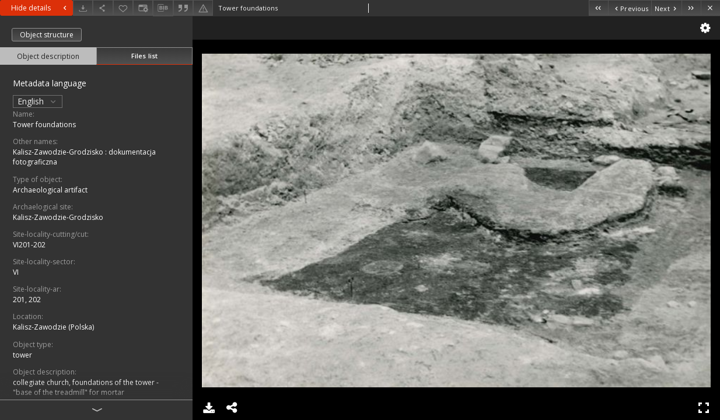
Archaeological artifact (50, 190)
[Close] (710, 8)
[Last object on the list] (691, 8)
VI (16, 272)
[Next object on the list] (666, 8)
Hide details (40, 8)
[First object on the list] (598, 8)
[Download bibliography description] (163, 8)
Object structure (47, 35)
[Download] (83, 8)
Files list (144, 55)
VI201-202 (29, 245)
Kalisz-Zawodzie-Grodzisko (58, 217)
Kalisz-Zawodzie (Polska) (53, 327)
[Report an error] (203, 8)
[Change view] (143, 8)
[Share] (103, 8)
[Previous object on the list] (629, 8)
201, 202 (27, 299)
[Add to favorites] (123, 8)
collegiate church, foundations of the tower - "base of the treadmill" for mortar (86, 387)
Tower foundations (44, 125)
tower (22, 355)
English (38, 101)
